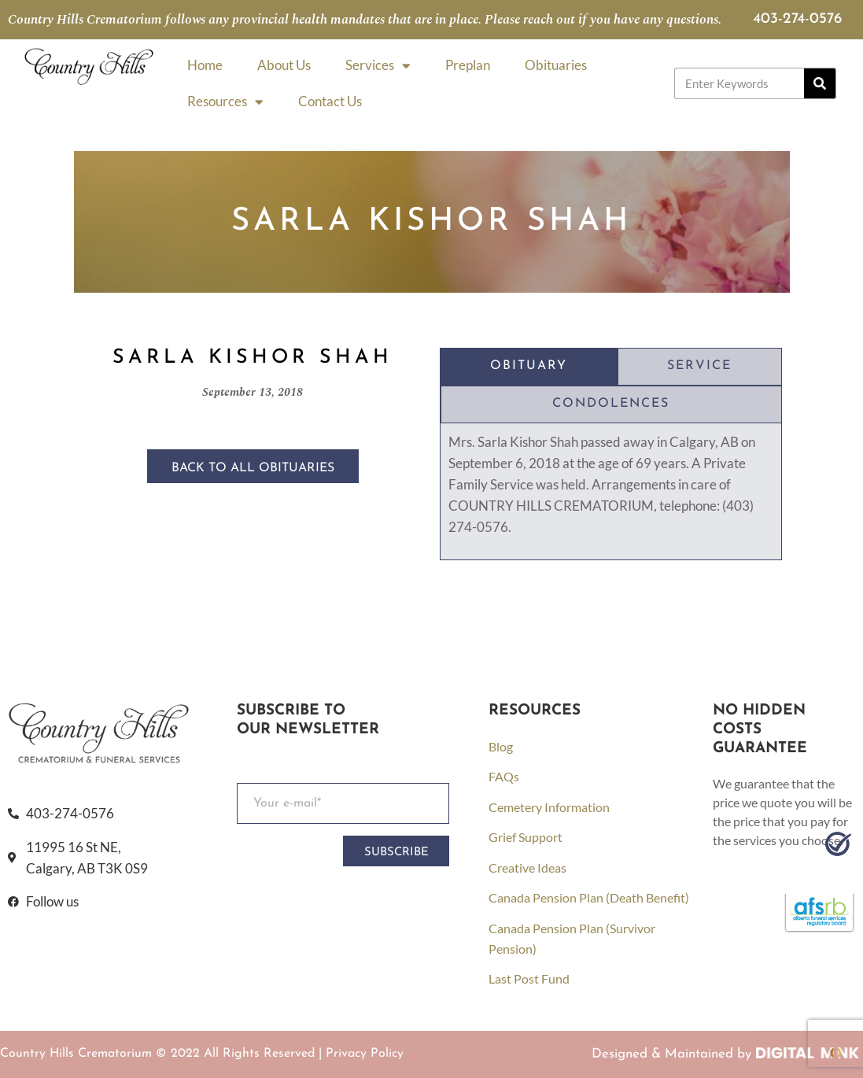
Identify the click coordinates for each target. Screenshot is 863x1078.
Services (378, 65)
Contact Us (330, 101)
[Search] (819, 83)
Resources (225, 101)
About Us (284, 65)
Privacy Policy (365, 1053)
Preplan (467, 65)
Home (205, 65)
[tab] (529, 367)
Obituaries (556, 65)
